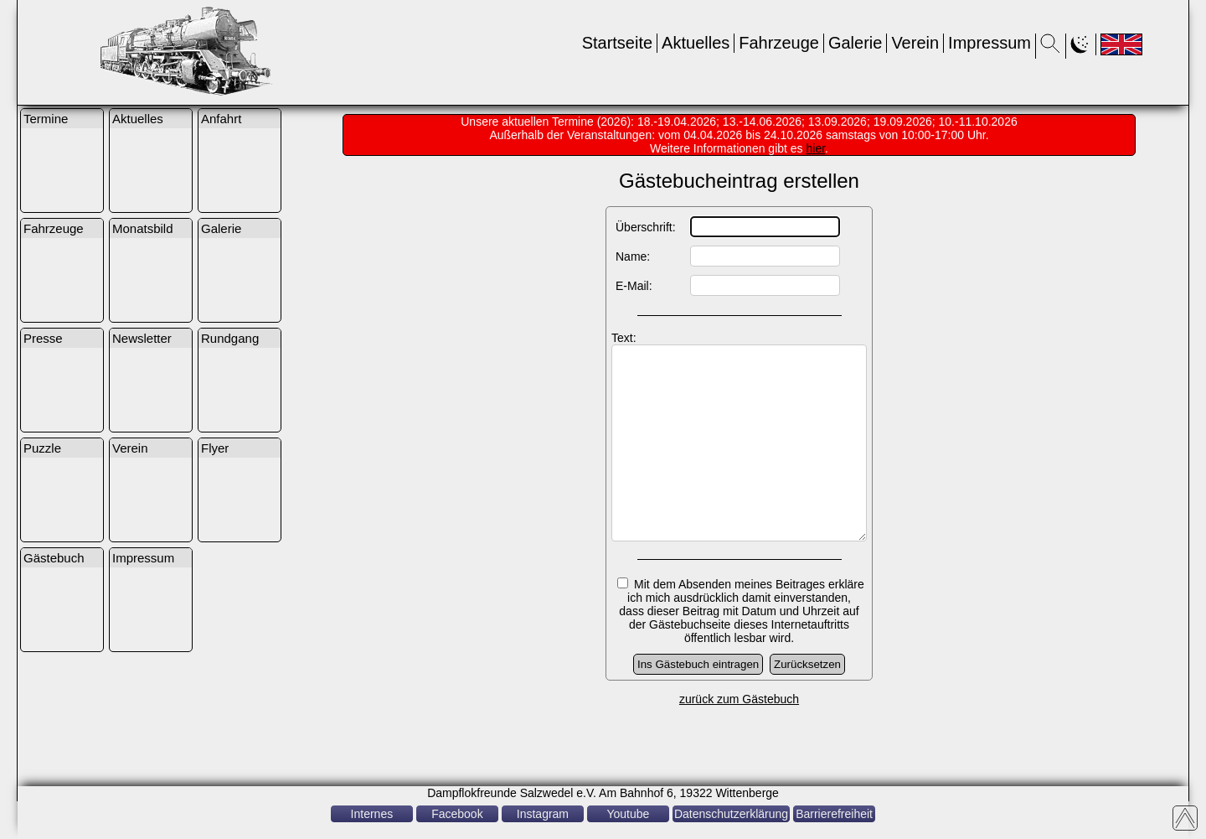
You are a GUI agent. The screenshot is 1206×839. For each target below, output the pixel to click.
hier (816, 148)
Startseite (617, 43)
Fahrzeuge (779, 43)
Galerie (855, 43)
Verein (915, 43)
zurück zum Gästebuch (739, 736)
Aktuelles (695, 43)
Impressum (989, 43)
